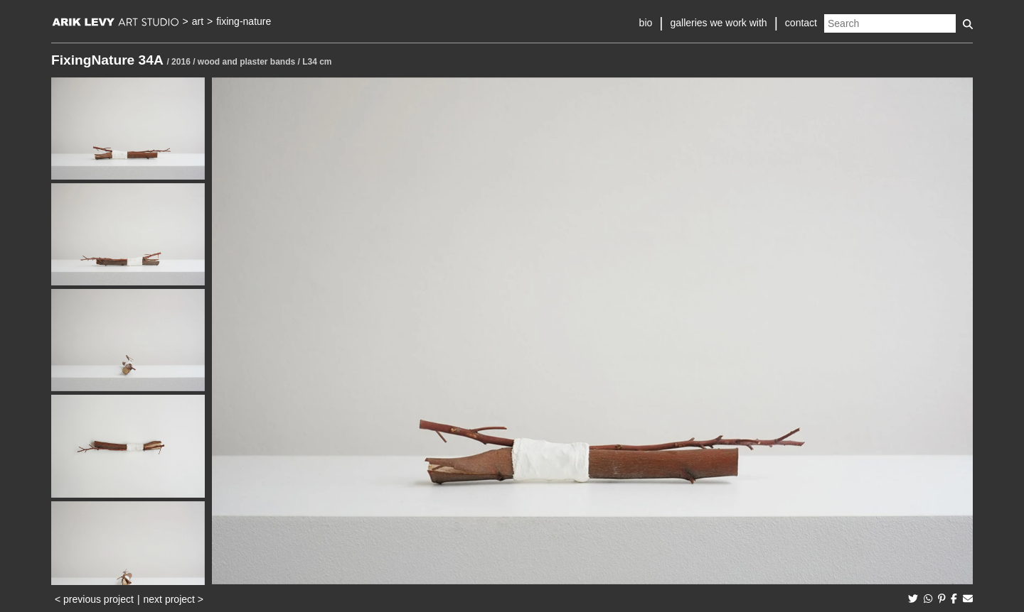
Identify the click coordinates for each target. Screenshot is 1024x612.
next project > (173, 599)
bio (646, 22)
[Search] (890, 23)
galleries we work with (718, 22)
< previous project (94, 599)
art (197, 21)
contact (801, 22)
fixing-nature (243, 21)
